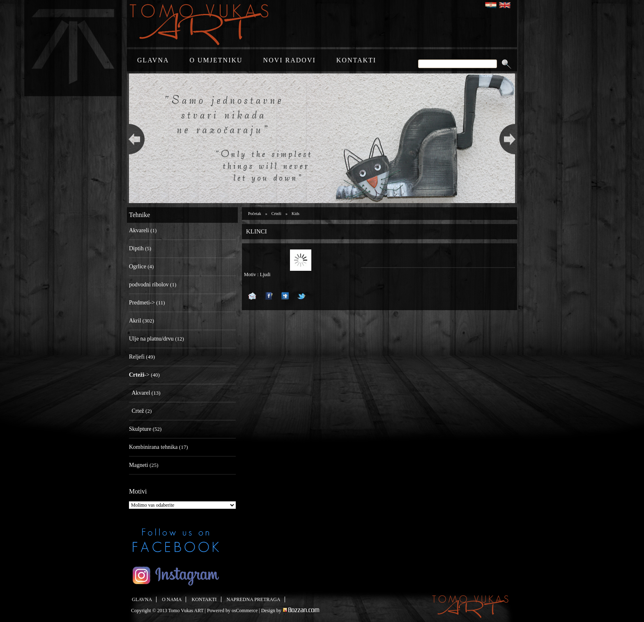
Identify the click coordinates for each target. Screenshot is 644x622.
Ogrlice (137, 266)
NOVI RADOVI (289, 60)
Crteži (276, 213)
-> (139, 375)
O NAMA (172, 599)
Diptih (136, 248)
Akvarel (141, 393)
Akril (135, 321)
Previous (134, 138)
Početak (254, 213)
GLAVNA (153, 60)
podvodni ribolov (149, 284)
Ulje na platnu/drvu (151, 339)
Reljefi (137, 357)
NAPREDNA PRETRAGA (254, 599)
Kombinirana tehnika (153, 447)
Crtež (138, 411)
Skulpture (140, 429)
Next (509, 138)
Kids (295, 213)
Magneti (138, 465)
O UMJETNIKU (215, 60)
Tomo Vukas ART (186, 610)
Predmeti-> (142, 303)
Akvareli (139, 230)
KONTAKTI (356, 60)
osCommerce (245, 610)
